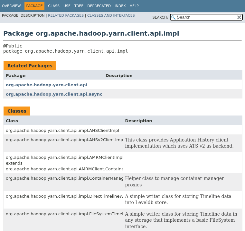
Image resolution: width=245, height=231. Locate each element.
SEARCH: (160, 17)
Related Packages (66, 15)
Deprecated (99, 6)
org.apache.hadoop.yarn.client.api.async (54, 94)
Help (134, 6)
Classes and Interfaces (111, 15)
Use (67, 6)
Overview (11, 6)
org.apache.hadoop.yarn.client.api (46, 84)
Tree (78, 6)
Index (120, 6)
